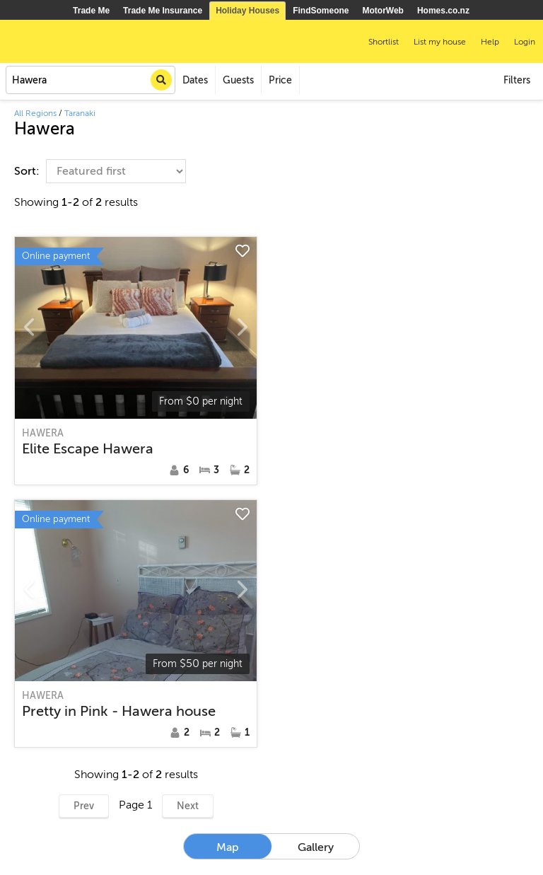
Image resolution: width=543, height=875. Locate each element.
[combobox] (90, 80)
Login (524, 42)
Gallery (316, 847)
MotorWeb (383, 11)
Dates (195, 80)
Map (227, 847)
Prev (84, 806)
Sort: (28, 171)
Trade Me (91, 11)
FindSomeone (321, 11)
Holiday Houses (247, 11)
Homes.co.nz (443, 11)
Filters (516, 80)
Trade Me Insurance (162, 11)
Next (188, 806)
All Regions (35, 113)
